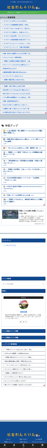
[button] (43, 284)
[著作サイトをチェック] (20, 321)
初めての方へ (24, 439)
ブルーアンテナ (10, 245)
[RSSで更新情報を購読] (26, 321)
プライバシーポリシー (38, 442)
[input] (23, 284)
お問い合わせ (24, 442)
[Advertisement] (16, 261)
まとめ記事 (38, 439)
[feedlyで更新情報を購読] (23, 321)
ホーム (8, 439)
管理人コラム (8, 442)
